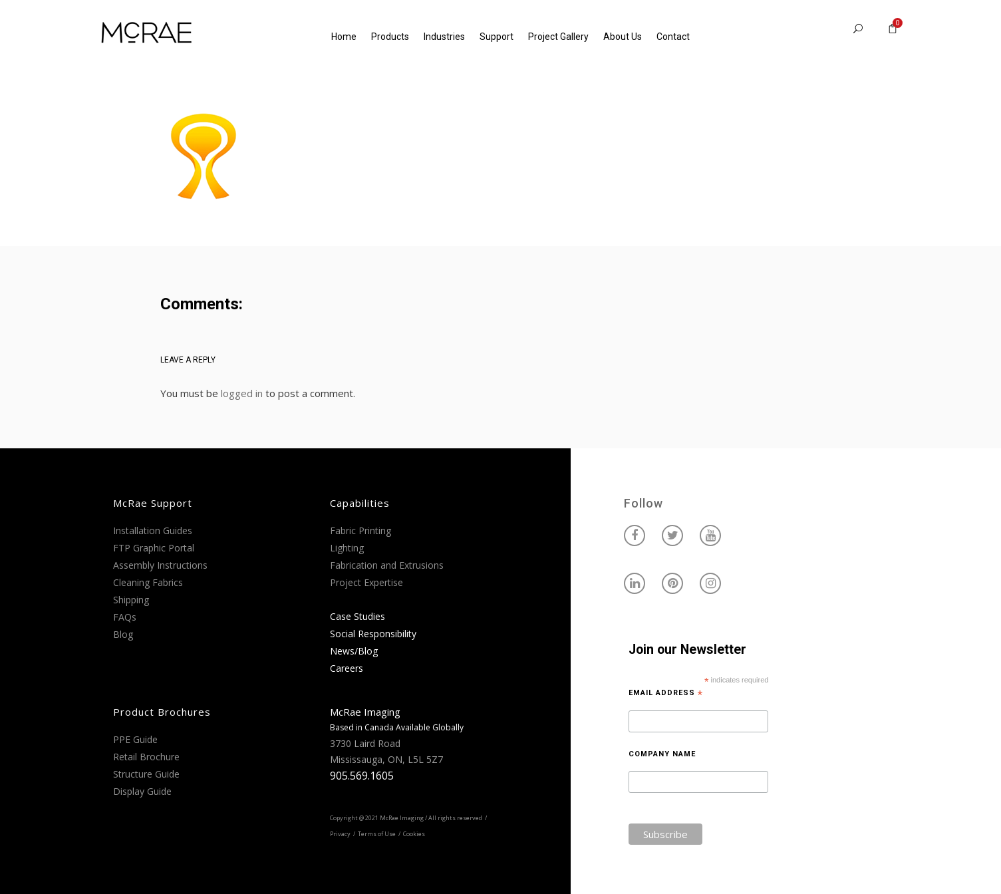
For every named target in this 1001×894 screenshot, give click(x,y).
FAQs (124, 617)
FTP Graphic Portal (153, 547)
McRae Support (152, 503)
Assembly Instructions (160, 565)
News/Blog (354, 651)
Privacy (340, 833)
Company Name (662, 754)
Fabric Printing (360, 530)
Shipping (131, 599)
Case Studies (357, 616)
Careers (346, 668)
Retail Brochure (146, 756)
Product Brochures (162, 711)
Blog (123, 634)
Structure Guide (146, 774)
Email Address (666, 693)
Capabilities (360, 503)
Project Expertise (366, 582)
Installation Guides (152, 530)
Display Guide (142, 791)
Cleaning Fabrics (148, 582)
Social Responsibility (373, 633)
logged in (242, 393)
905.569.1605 (362, 775)
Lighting (347, 547)
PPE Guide (135, 739)
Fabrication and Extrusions (387, 565)
